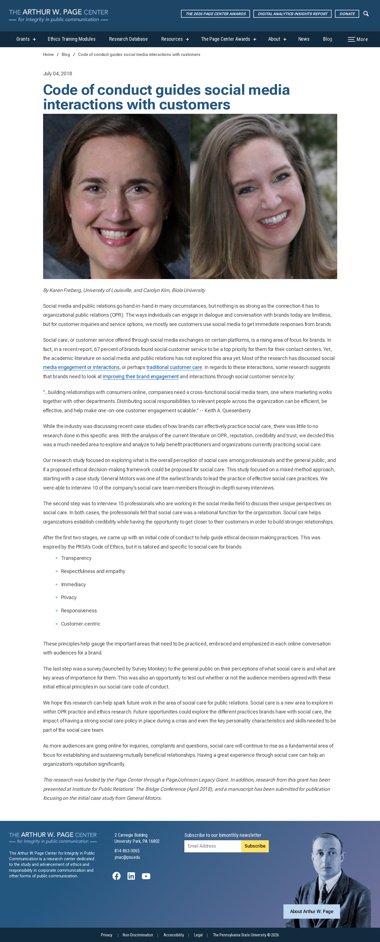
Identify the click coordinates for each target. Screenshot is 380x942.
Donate (346, 14)
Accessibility (174, 935)
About (274, 39)
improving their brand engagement (141, 376)
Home (48, 54)
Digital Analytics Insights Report (292, 14)
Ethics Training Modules (72, 39)
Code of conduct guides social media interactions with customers (139, 54)
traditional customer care (174, 367)
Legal (198, 935)
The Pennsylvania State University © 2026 (246, 935)
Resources (172, 39)
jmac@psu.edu (127, 857)
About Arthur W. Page (312, 911)
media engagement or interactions (81, 367)
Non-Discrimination (138, 935)
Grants (23, 39)
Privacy (106, 935)
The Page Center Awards (225, 39)
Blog (327, 39)
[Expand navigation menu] (366, 13)
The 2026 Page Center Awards (215, 14)
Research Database (128, 39)
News (304, 39)
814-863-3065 (127, 850)
